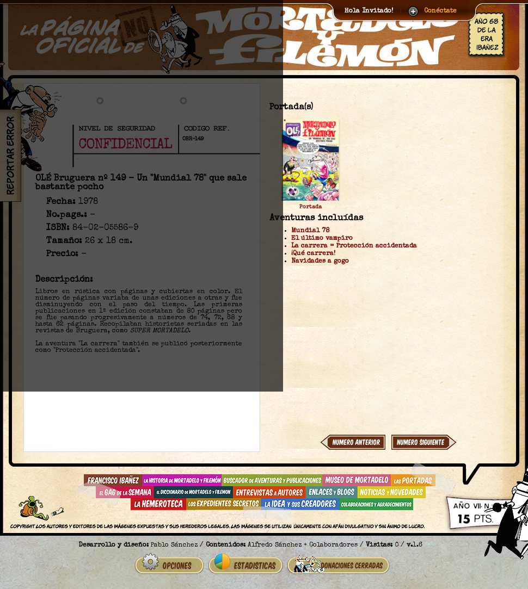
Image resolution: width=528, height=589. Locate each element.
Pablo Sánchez (174, 545)
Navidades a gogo (320, 261)
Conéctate (440, 11)
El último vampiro (322, 238)
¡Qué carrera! (313, 254)
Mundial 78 (310, 231)
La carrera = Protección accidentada (354, 246)
